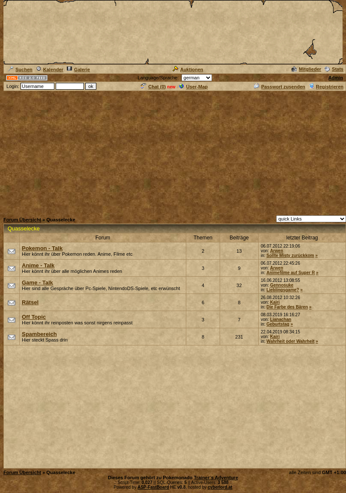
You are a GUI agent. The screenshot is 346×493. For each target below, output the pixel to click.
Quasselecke (24, 228)
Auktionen (188, 69)
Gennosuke (281, 285)
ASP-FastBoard (153, 487)
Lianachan (280, 319)
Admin (335, 77)
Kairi (275, 302)
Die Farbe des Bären (287, 307)
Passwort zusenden (279, 86)
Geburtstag (277, 324)
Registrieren (326, 86)
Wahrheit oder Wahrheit (290, 341)
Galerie (78, 69)
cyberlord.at (220, 487)
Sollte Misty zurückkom (290, 255)
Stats (334, 69)
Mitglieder (306, 69)
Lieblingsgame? (282, 289)
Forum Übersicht (22, 219)
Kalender (49, 69)
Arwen (276, 250)
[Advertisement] (173, 152)
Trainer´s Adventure (216, 477)
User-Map (193, 86)
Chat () (153, 86)
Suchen (20, 69)
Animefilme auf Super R (290, 272)
